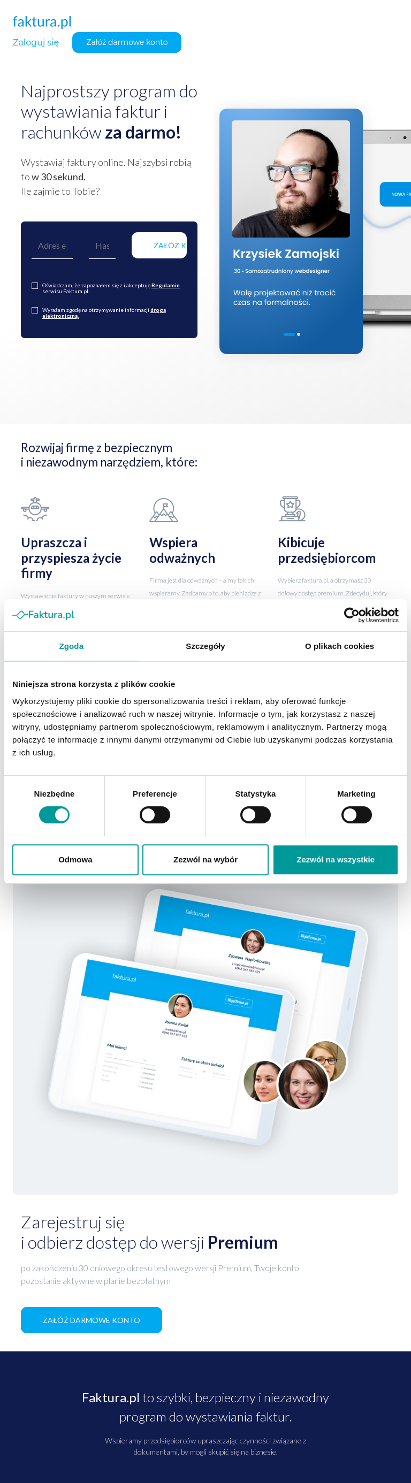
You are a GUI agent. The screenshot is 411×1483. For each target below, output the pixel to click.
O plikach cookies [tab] (339, 646)
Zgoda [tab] (71, 646)
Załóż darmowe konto (127, 42)
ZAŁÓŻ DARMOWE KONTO (91, 1320)
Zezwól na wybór (205, 859)
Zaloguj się (36, 42)
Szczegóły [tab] (205, 646)
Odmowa (75, 859)
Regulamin (165, 285)
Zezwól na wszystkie (335, 859)
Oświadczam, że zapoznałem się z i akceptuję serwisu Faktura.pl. (111, 288)
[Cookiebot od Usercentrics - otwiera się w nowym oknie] (352, 615)
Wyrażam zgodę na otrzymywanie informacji (104, 313)
